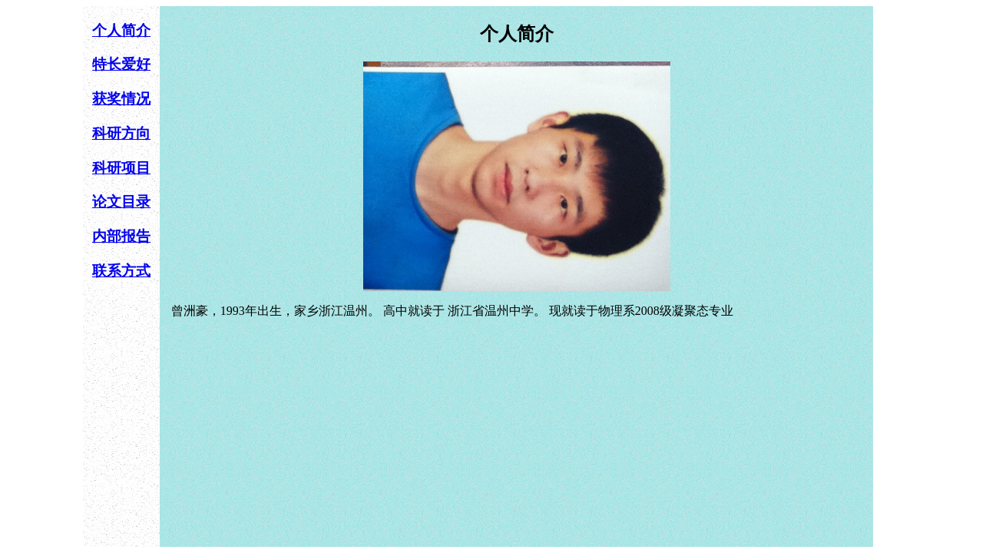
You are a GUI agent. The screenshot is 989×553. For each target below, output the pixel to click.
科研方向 (121, 133)
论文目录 (121, 202)
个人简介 (121, 30)
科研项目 (121, 168)
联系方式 (121, 271)
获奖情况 (121, 99)
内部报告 (121, 236)
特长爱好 (121, 64)
